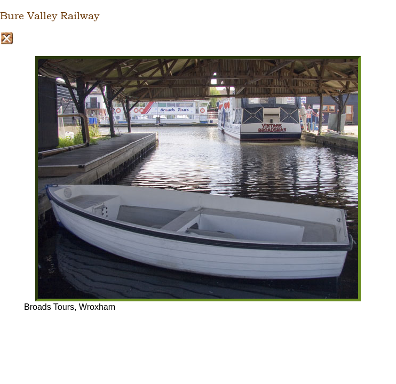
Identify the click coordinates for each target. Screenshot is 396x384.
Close (7, 38)
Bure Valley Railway (49, 16)
